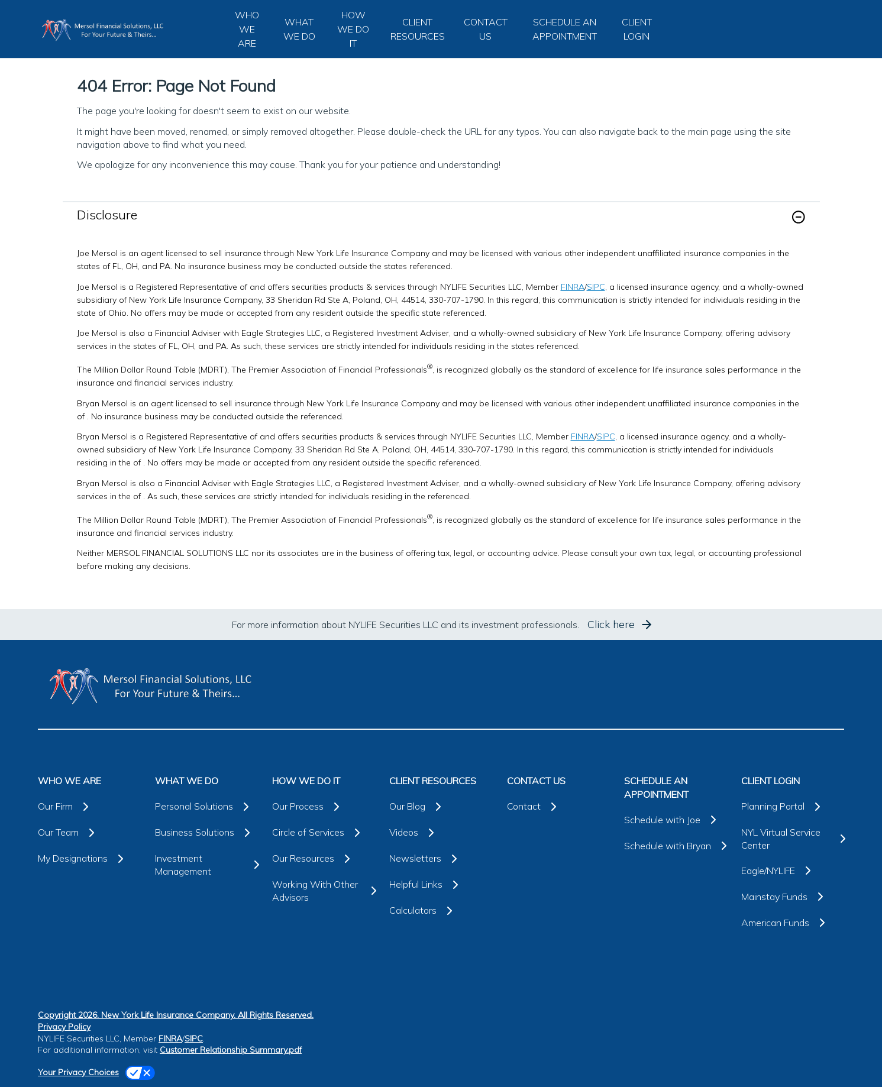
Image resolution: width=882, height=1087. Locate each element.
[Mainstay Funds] (792, 896)
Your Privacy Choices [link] (78, 1072)
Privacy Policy (64, 1026)
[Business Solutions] (206, 833)
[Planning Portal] (792, 807)
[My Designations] (89, 859)
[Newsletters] (440, 859)
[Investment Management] (206, 865)
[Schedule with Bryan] (675, 846)
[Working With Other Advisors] (323, 891)
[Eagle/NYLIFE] (792, 870)
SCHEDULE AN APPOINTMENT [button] (564, 29)
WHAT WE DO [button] (299, 29)
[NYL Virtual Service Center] (792, 839)
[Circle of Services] (323, 833)
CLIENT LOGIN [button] (637, 29)
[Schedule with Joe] (675, 820)
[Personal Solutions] (206, 807)
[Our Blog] (440, 807)
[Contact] (558, 807)
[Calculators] (440, 911)
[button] (798, 217)
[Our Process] (323, 807)
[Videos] (440, 833)
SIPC (596, 287)
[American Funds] (792, 922)
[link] (441, 224)
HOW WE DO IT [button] (353, 29)
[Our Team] (89, 833)
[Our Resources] (323, 859)
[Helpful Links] (440, 885)
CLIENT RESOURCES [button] (417, 29)
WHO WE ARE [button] (247, 29)
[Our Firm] (89, 807)
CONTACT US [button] (486, 29)
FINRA (572, 287)
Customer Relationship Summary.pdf (231, 1049)
